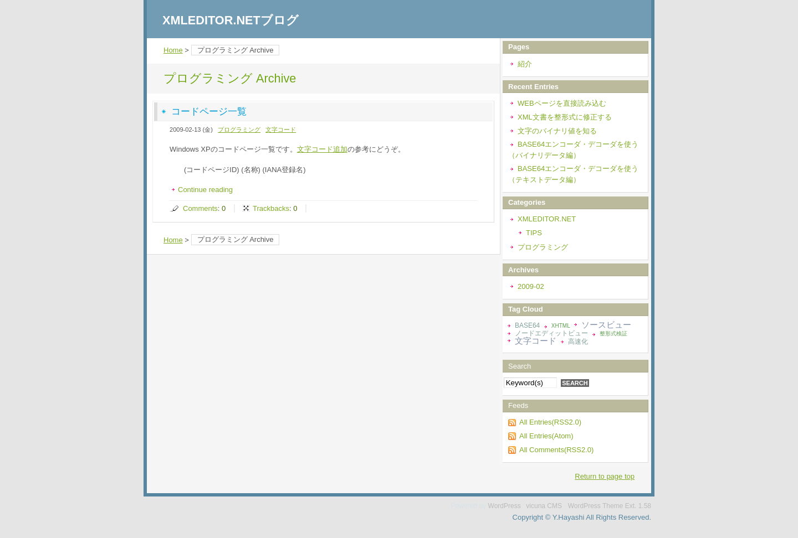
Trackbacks (271, 208)
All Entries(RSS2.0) (550, 422)
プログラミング (239, 129)
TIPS (534, 233)
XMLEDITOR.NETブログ (230, 20)
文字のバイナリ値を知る (557, 131)
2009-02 (531, 286)
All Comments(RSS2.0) (556, 450)
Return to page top (605, 476)
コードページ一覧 (209, 111)
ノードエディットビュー (551, 333)
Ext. (631, 506)
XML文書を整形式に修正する (565, 117)
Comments (200, 208)
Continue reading (205, 189)
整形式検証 (613, 333)
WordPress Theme (595, 506)
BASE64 (527, 325)
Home (173, 50)
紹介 (525, 64)
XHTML (560, 326)
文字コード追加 (322, 149)
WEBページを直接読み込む (562, 103)
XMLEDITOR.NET (547, 219)
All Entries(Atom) (546, 436)
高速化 (578, 341)
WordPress (504, 506)
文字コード (280, 129)
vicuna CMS (544, 506)
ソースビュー (606, 324)
